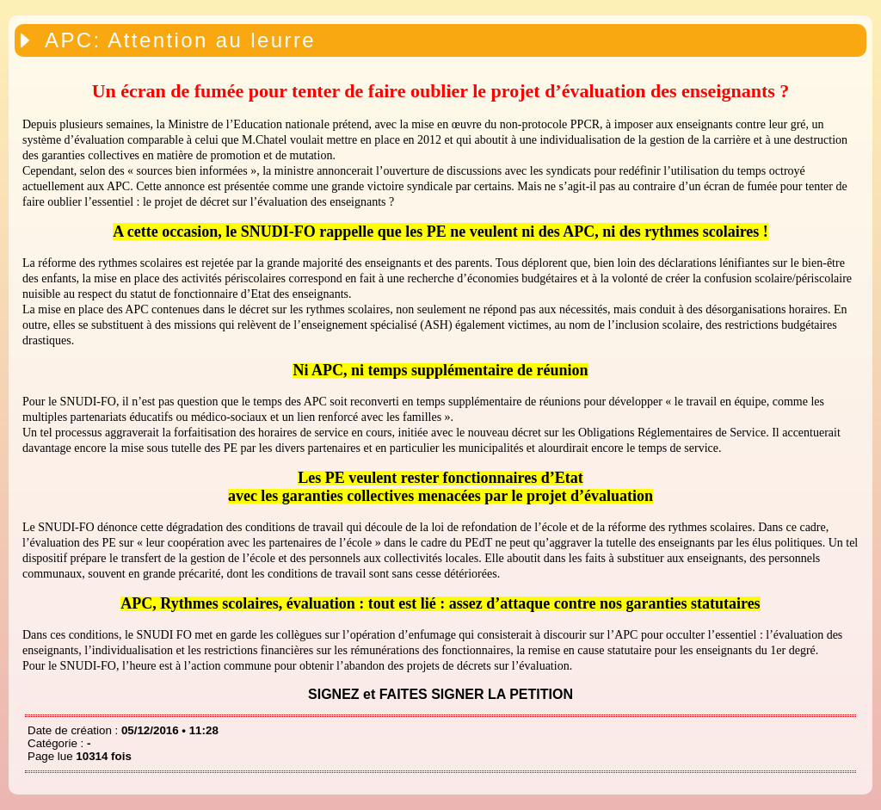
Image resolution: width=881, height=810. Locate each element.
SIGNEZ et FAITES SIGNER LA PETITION (440, 694)
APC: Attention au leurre (180, 40)
